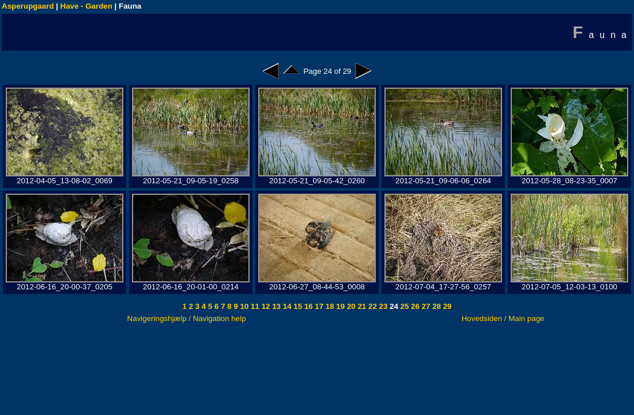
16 (307, 306)
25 (403, 306)
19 (339, 306)
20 (350, 306)
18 (328, 306)
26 (414, 306)
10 (243, 306)
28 (435, 306)
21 (361, 306)
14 (286, 306)
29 (446, 306)
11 (253, 306)
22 (371, 306)
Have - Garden (86, 6)
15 (297, 306)
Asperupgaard (28, 6)
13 (275, 306)
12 (264, 306)
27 (425, 306)
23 (382, 306)
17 (318, 306)
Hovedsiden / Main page (503, 318)
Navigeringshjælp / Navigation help (186, 318)
